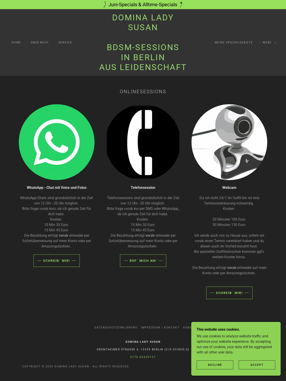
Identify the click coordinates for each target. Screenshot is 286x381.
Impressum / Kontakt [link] (160, 327)
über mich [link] (40, 42)
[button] (268, 42)
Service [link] (65, 42)
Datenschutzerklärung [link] (116, 327)
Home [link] (16, 42)
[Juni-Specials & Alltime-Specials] (143, 4)
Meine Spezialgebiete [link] (234, 42)
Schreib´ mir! (56, 260)
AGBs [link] (187, 327)
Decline (215, 371)
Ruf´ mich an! (143, 260)
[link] (143, 69)
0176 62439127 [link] (143, 357)
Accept (256, 371)
